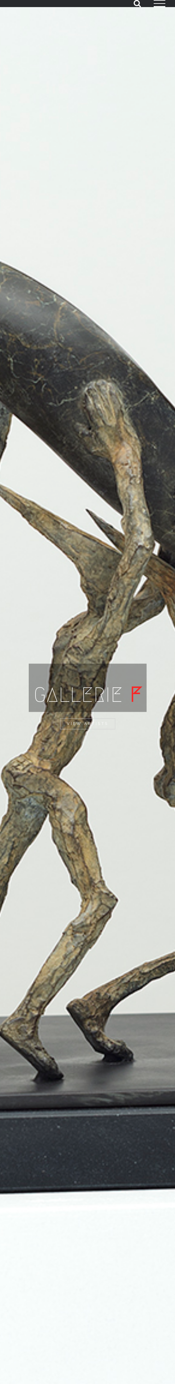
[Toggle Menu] (159, 3)
